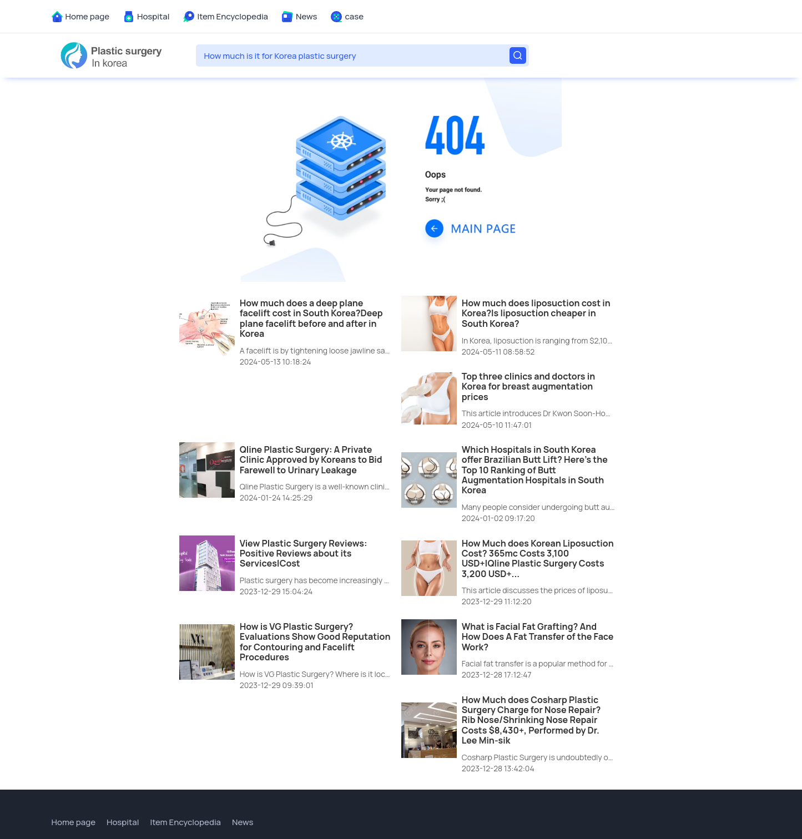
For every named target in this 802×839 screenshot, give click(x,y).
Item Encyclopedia (232, 16)
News (306, 16)
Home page (87, 16)
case (354, 16)
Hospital (153, 16)
